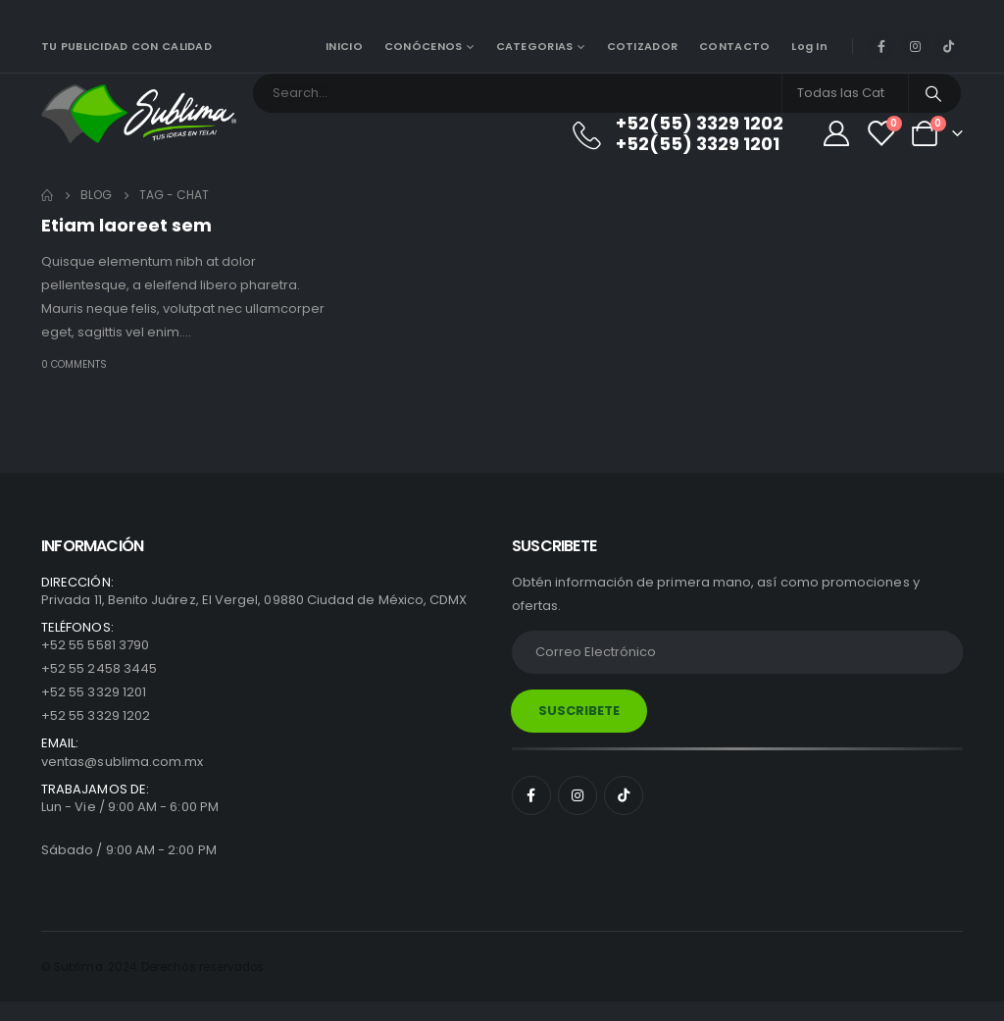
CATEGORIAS (535, 46)
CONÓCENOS (423, 46)
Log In (809, 46)
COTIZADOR (642, 46)
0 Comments (74, 364)
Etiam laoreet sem (126, 225)
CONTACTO (734, 46)
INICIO (344, 46)
